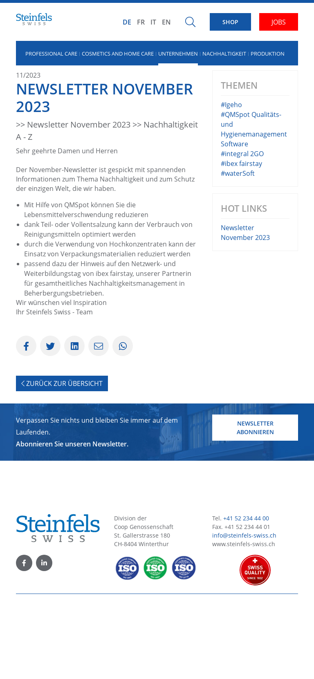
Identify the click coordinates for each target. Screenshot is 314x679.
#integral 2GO (242, 222)
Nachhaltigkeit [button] (224, 53)
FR (141, 22)
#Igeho (231, 173)
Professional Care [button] (51, 53)
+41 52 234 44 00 (246, 587)
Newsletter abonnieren (255, 496)
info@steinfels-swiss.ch (244, 604)
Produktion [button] (268, 53)
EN (166, 22)
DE (127, 22)
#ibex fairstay (241, 232)
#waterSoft (238, 242)
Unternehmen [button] (178, 53)
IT (153, 22)
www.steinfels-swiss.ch (243, 612)
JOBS (278, 22)
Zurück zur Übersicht (62, 452)
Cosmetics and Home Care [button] (118, 53)
